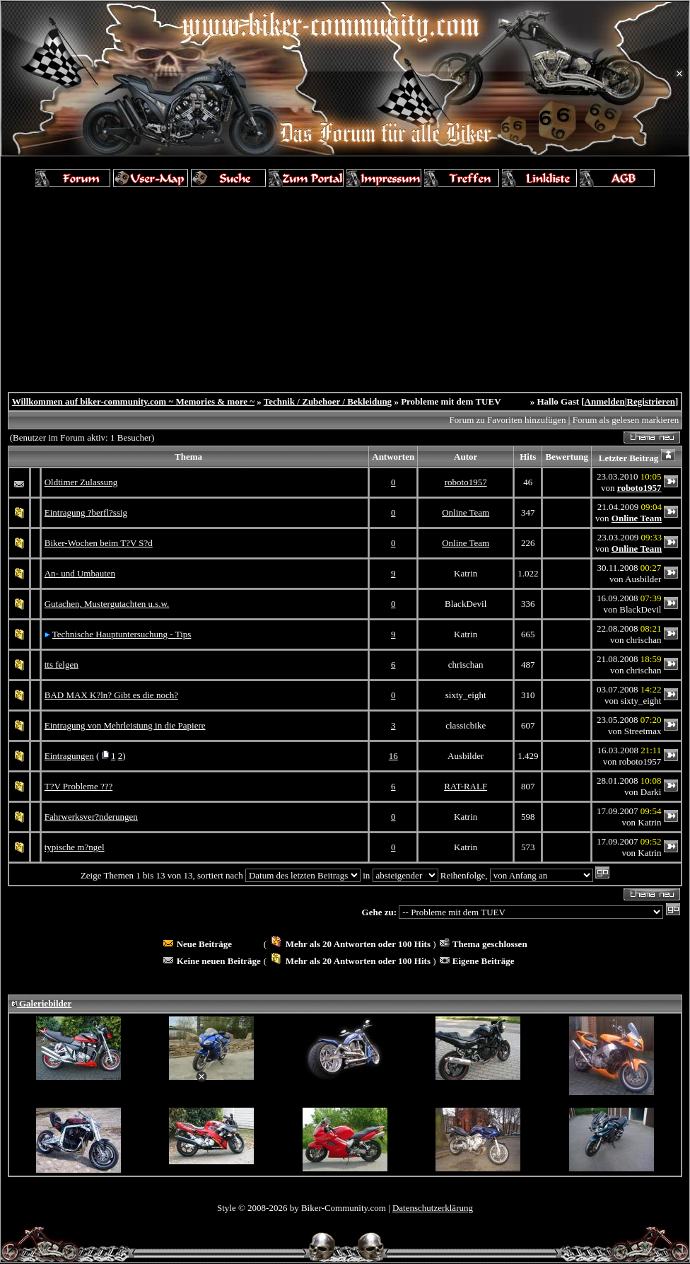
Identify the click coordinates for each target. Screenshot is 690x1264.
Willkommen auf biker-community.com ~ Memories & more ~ (133, 401)
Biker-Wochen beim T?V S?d (99, 543)
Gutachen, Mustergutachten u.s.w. (107, 603)
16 (393, 755)
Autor (465, 456)
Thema (188, 456)
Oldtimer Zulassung (81, 482)
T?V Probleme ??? (79, 786)
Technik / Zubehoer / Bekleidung (328, 401)
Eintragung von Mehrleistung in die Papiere (125, 725)
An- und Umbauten (80, 573)
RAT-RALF (465, 786)
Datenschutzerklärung (432, 1207)
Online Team (465, 512)
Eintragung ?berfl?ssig (86, 512)
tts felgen (61, 664)
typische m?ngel (75, 847)
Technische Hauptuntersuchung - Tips (122, 634)
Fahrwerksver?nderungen (91, 816)
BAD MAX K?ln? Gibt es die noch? (111, 695)
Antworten (393, 456)
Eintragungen (69, 755)
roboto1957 (466, 482)
